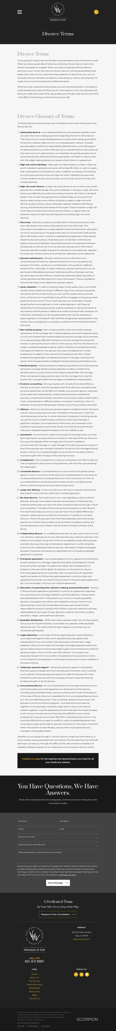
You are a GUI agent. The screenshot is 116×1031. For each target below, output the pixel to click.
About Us (34, 977)
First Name (22, 821)
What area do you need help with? (32, 845)
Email (62, 829)
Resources (34, 991)
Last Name (64, 821)
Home (34, 974)
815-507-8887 (34, 962)
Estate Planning (34, 984)
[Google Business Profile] (87, 974)
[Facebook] (76, 974)
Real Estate (34, 988)
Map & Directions (81, 939)
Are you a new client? (26, 837)
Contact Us (34, 998)
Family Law (34, 981)
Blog (34, 995)
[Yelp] (81, 974)
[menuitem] (21, 1026)
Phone (21, 829)
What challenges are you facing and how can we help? (40, 852)
